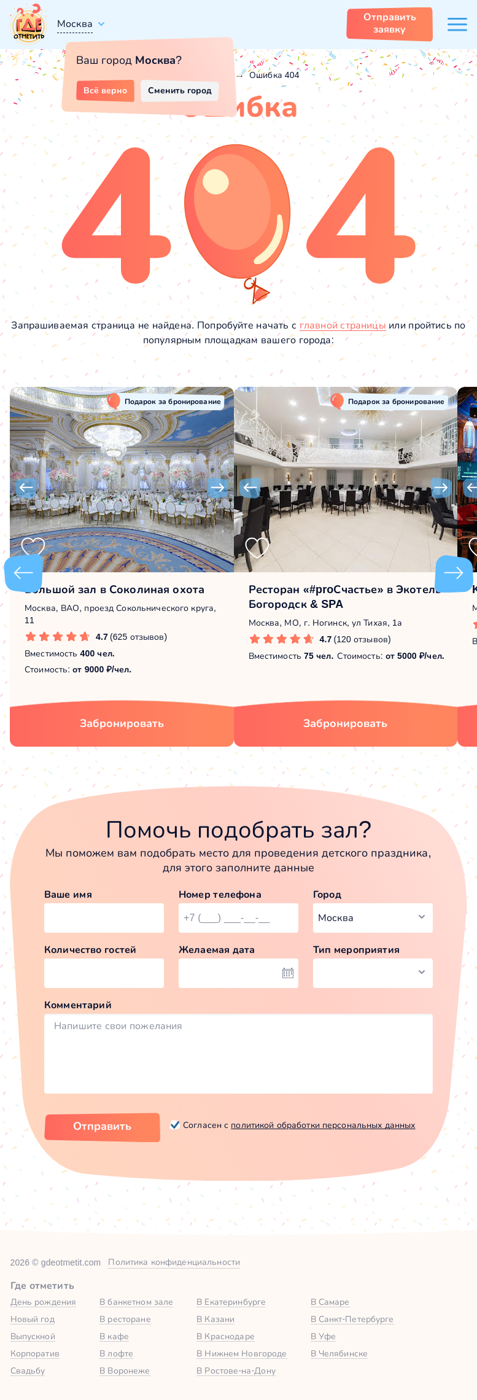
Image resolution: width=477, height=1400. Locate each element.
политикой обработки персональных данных (323, 1125)
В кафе (114, 1336)
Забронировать (122, 723)
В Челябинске (339, 1353)
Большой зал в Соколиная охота (114, 589)
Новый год (32, 1319)
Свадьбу (27, 1370)
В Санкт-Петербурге (352, 1319)
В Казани (215, 1319)
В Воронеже (124, 1370)
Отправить (102, 1126)
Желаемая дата (217, 949)
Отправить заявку (389, 23)
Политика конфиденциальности (174, 1262)
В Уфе (323, 1336)
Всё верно (105, 90)
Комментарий (78, 1005)
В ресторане (124, 1319)
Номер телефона (220, 894)
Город (327, 894)
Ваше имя (68, 894)
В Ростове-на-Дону (236, 1370)
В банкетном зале (136, 1302)
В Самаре (330, 1302)
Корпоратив (35, 1353)
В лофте (116, 1353)
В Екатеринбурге (231, 1302)
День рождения (43, 1302)
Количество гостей (90, 949)
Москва (75, 23)
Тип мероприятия (356, 949)
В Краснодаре (225, 1336)
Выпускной (32, 1336)
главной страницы (343, 325)
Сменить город (180, 90)
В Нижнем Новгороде (241, 1353)
